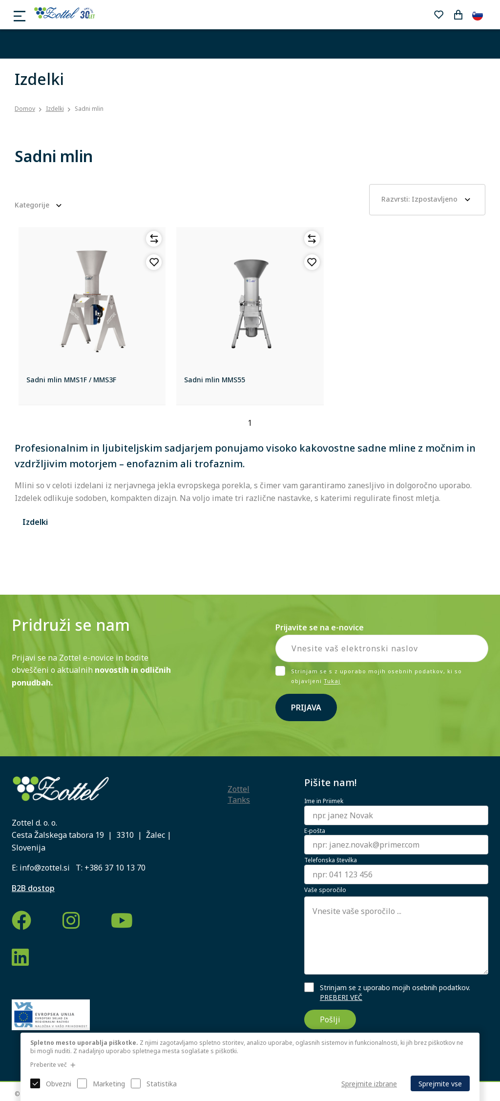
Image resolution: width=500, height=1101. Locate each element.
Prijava (306, 707)
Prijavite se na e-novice (319, 627)
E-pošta (314, 831)
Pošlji (330, 1019)
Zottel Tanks (239, 794)
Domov (25, 109)
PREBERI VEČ (341, 997)
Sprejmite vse (440, 1083)
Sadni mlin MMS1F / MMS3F (71, 379)
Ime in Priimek (323, 801)
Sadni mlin (89, 108)
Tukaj (332, 681)
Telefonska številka (330, 860)
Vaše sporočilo (325, 890)
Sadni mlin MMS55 (214, 379)
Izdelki (55, 108)
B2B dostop (33, 888)
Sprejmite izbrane (369, 1083)
